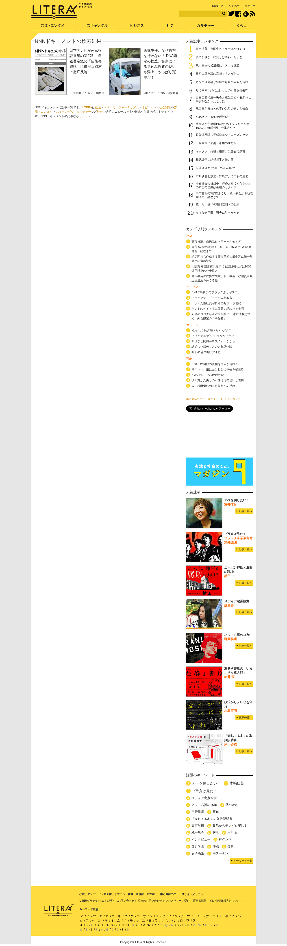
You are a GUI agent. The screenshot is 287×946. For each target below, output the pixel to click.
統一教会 (197, 832)
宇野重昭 (197, 812)
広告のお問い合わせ (150, 900)
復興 (230, 846)
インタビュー (200, 839)
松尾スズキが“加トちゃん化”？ (216, 168)
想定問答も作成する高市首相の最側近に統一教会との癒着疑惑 (222, 259)
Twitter (231, 14)
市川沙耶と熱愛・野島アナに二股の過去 (222, 176)
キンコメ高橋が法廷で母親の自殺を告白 (222, 82)
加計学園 (197, 846)
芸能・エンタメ (52, 27)
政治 (98, 107)
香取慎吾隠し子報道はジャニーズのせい (222, 134)
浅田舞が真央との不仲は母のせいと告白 (222, 108)
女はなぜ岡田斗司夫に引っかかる (217, 212)
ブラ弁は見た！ (204, 791)
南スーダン (220, 853)
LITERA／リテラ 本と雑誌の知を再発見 (62, 11)
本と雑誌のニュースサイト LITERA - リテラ (213, 399)
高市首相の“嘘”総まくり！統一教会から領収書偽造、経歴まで (221, 249)
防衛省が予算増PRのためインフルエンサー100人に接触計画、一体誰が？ (224, 125)
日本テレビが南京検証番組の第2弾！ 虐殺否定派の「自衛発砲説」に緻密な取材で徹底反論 (86, 61)
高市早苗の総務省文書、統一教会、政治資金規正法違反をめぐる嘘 (222, 278)
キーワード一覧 (242, 860)
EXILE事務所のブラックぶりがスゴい (216, 292)
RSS (252, 14)
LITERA (87, 107)
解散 (216, 832)
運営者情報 (200, 900)
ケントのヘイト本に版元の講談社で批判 (217, 308)
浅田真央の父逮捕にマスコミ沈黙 (217, 65)
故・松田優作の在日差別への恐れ (217, 204)
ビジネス (137, 27)
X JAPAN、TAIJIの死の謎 (212, 116)
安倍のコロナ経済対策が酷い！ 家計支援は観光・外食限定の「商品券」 (221, 316)
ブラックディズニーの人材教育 (213, 298)
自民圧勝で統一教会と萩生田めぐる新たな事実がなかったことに (223, 99)
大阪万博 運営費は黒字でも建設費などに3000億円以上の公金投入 (221, 268)
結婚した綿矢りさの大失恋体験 (211, 346)
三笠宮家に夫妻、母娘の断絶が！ (217, 143)
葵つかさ (232, 805)
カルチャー (83, 111)
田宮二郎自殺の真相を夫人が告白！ (219, 73)
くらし (242, 27)
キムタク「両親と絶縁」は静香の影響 (220, 151)
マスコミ (109, 107)
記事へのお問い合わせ (120, 900)
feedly (245, 14)
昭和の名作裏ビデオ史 (206, 352)
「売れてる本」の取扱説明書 (211, 819)
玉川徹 (232, 832)
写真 (216, 812)
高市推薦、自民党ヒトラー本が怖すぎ (220, 48)
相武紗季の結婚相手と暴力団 (215, 159)
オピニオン (149, 107)
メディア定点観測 (204, 798)
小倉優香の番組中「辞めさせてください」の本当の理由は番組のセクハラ (223, 185)
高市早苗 (197, 825)
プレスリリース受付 (177, 900)
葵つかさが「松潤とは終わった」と (219, 57)
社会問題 (165, 107)
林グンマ (225, 839)
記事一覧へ (245, 511)
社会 (100, 111)
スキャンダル (65, 111)
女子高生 (197, 853)
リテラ (83, 116)
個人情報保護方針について (226, 900)
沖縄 (216, 846)
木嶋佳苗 (237, 783)
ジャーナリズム (128, 107)
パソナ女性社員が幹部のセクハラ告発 (216, 303)
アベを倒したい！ (206, 783)
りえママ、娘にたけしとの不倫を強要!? (222, 90)
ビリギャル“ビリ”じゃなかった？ (212, 335)
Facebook (238, 14)
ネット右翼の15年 (204, 805)
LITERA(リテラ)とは (91, 900)
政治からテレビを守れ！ (230, 825)
